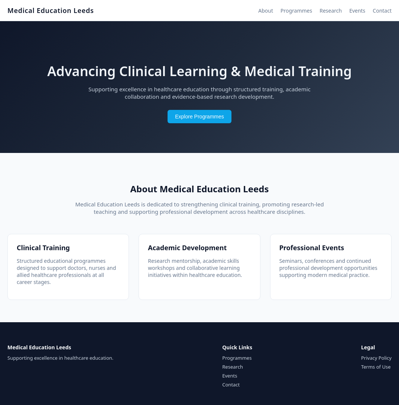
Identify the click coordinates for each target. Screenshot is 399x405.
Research (330, 10)
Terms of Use (376, 366)
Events (357, 10)
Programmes (296, 10)
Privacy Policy (376, 358)
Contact (382, 10)
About (265, 10)
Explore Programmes (199, 117)
